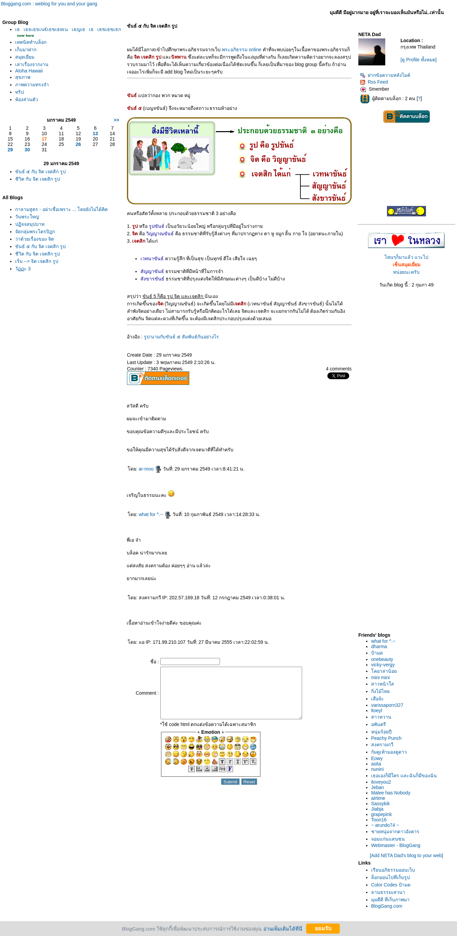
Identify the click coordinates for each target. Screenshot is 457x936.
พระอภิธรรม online (241, 49)
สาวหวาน (381, 717)
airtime (378, 798)
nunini (377, 769)
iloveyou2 (381, 782)
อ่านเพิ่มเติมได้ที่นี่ (282, 928)
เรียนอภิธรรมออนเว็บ (393, 870)
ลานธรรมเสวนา (388, 892)
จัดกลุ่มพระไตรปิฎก (35, 231)
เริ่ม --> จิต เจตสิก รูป (36, 261)
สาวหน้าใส (382, 684)
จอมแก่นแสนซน (388, 839)
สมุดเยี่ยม (24, 57)
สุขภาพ (22, 77)
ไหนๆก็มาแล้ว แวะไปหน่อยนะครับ (406, 264)
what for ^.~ (155, 514)
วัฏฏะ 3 (23, 268)
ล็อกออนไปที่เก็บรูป (390, 877)
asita (376, 763)
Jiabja (377, 809)
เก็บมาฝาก (25, 49)
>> (116, 120)
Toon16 (379, 819)
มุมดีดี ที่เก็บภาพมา (390, 899)
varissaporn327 (387, 705)
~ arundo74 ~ (385, 825)
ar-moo (150, 469)
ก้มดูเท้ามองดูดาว (389, 752)
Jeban (377, 787)
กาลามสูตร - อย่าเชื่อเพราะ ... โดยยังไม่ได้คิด (61, 209)
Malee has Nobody (391, 792)
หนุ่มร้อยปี (381, 731)
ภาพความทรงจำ (32, 84)
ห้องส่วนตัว (26, 99)
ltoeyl (376, 710)
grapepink (381, 814)
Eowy (377, 758)
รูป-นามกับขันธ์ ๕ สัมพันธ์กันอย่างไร (181, 336)
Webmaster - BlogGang (395, 845)
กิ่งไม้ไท (380, 691)
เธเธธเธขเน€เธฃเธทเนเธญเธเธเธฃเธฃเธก (68, 29)
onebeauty (382, 659)
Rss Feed (374, 82)
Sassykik (380, 803)
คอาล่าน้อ (384, 671)
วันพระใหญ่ (27, 216)
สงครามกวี (382, 744)
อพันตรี (378, 724)
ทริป (19, 92)
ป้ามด (377, 653)
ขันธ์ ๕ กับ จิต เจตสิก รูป (40, 171)
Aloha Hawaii (29, 70)
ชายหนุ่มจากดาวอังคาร (395, 831)
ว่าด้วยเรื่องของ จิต (34, 239)
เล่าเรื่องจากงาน (31, 64)
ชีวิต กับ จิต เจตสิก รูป (37, 179)
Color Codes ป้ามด (391, 884)
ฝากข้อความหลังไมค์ (385, 75)
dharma (379, 646)
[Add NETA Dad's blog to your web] (406, 855)
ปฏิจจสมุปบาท (29, 224)
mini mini (380, 677)
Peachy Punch (386, 738)
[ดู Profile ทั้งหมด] (418, 59)
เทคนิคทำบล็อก (30, 42)
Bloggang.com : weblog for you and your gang (49, 3)
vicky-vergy (383, 664)
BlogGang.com (386, 906)
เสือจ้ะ (377, 698)
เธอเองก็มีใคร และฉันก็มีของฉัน (404, 775)
